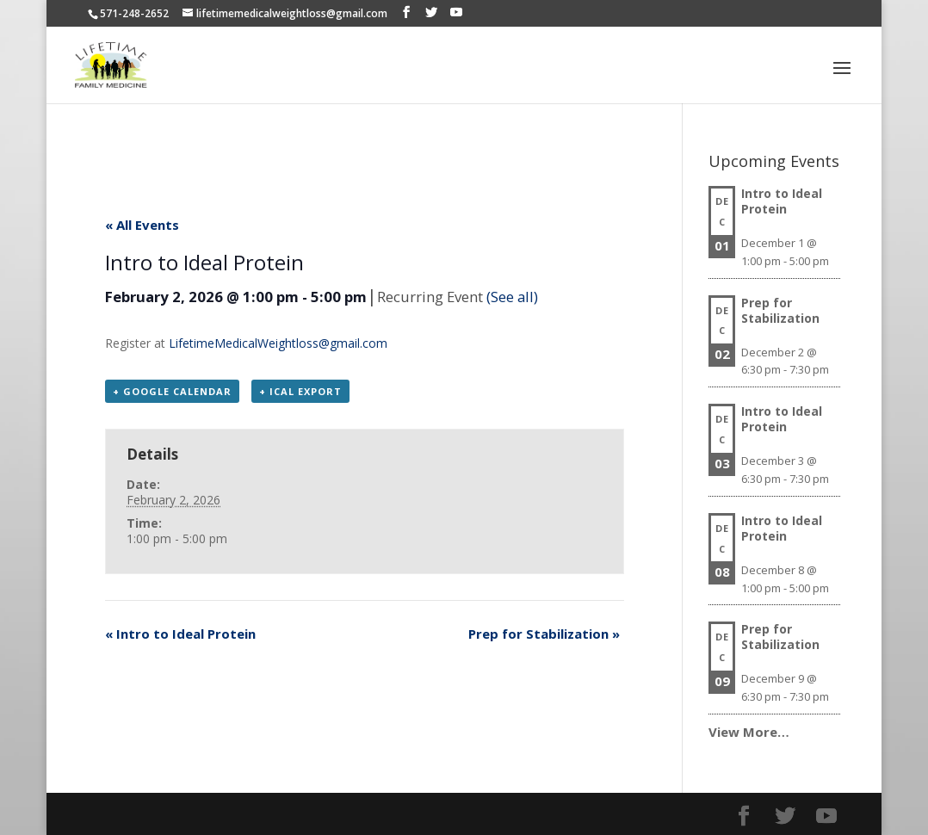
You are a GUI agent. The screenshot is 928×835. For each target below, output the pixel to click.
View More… (748, 731)
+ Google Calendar (172, 391)
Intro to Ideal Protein (180, 633)
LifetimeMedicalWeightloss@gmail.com (278, 343)
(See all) (512, 296)
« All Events (142, 224)
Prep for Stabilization (544, 633)
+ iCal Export (300, 391)
